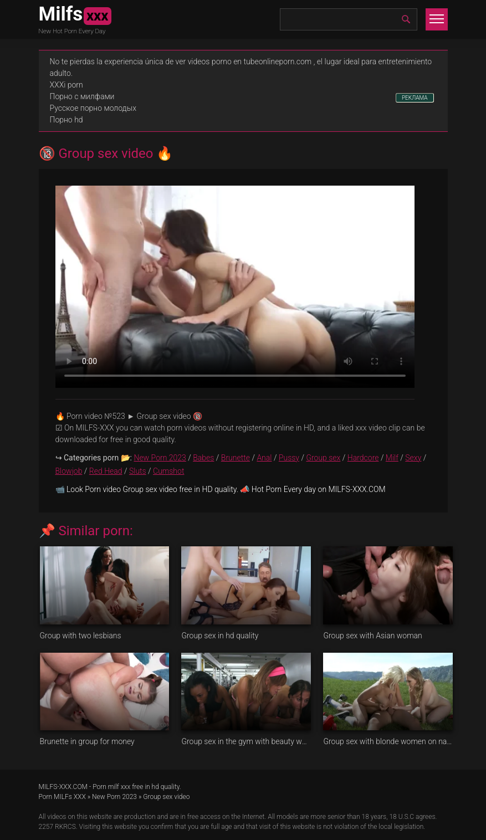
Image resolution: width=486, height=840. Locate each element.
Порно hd (66, 119)
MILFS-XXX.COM (63, 787)
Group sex (323, 457)
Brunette (235, 457)
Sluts (137, 471)
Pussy (289, 457)
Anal (264, 457)
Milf (392, 457)
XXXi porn (66, 84)
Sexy (413, 457)
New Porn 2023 (160, 457)
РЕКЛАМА (415, 98)
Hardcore (363, 457)
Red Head (105, 471)
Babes (203, 457)
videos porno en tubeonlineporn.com (250, 61)
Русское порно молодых (93, 108)
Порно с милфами (82, 96)
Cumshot (168, 471)
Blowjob (69, 471)
